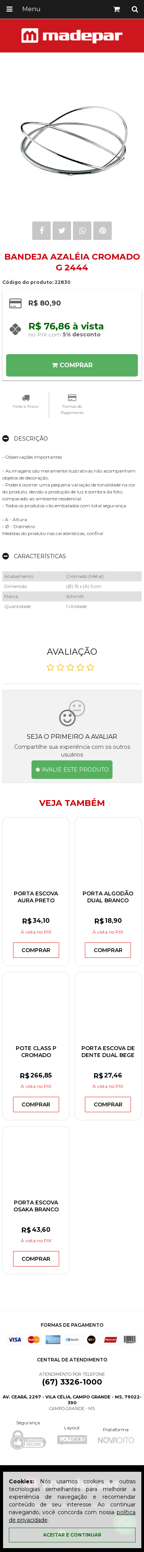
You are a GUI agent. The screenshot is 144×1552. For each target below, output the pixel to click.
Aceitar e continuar (72, 1535)
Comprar (72, 365)
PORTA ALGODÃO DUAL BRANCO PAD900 (108, 900)
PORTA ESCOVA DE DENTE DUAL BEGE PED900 (108, 1055)
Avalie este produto (72, 769)
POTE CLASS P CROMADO (36, 1052)
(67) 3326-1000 (72, 1381)
